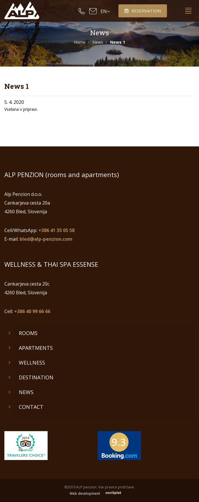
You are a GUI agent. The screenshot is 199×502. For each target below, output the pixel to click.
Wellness (32, 362)
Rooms (28, 333)
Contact (31, 406)
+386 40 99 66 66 (32, 311)
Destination (36, 377)
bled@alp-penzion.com (46, 239)
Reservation (142, 11)
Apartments (36, 347)
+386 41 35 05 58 (56, 230)
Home (79, 42)
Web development (99, 493)
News (97, 42)
